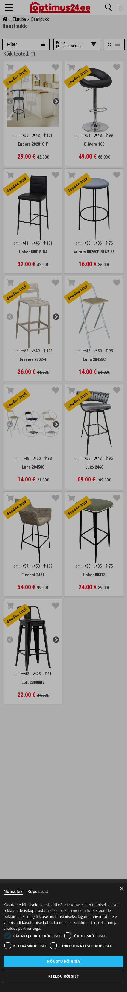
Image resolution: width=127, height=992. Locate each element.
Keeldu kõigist (63, 976)
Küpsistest (37, 891)
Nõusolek (13, 891)
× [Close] (121, 888)
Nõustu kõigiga (63, 961)
